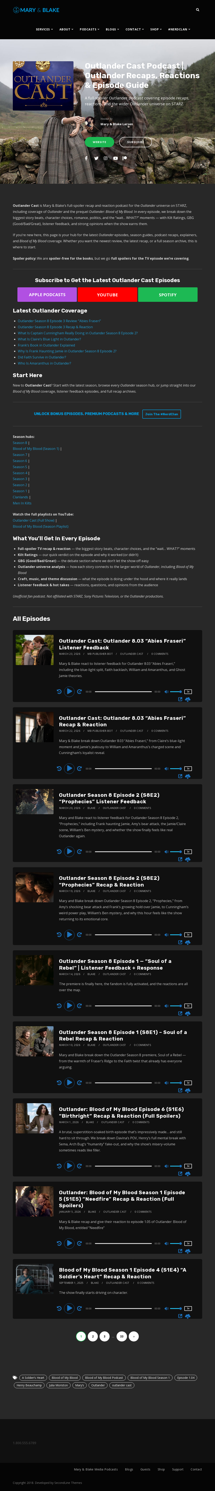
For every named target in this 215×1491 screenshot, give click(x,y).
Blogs (129, 1469)
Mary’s (79, 1385)
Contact (196, 1469)
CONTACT (133, 29)
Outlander (98, 1385)
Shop (161, 1469)
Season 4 (20, 473)
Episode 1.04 (185, 1378)
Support (178, 1469)
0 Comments (159, 654)
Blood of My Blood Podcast (104, 1378)
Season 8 (20, 442)
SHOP (154, 29)
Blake (92, 808)
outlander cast (122, 1385)
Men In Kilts (22, 503)
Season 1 (20, 491)
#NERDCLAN (177, 29)
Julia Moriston (58, 1385)
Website (99, 142)
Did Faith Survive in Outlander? (42, 357)
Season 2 (20, 485)
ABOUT (65, 29)
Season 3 (20, 479)
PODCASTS (88, 29)
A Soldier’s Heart (33, 1378)
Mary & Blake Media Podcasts (96, 1469)
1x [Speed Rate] (188, 691)
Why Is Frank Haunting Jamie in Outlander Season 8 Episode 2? (67, 351)
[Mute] (167, 692)
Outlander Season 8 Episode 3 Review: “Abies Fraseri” (59, 321)
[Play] (70, 691)
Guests (145, 1469)
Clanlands (20, 497)
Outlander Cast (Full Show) (33, 520)
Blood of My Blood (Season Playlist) (40, 526)
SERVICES (43, 29)
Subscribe (135, 142)
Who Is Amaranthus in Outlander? (44, 363)
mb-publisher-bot (100, 654)
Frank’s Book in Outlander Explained (46, 345)
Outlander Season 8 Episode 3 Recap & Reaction (55, 327)
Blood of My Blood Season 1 (150, 1378)
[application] (124, 691)
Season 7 (20, 454)
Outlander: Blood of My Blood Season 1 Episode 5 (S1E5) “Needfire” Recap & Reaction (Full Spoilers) (122, 1199)
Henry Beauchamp (29, 1385)
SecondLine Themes (68, 1483)
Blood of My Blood (65, 1378)
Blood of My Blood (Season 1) (36, 448)
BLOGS (111, 29)
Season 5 (20, 467)
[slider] (123, 691)
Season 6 (20, 460)
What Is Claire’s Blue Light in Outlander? (49, 339)
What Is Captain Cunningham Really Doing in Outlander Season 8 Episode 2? (78, 333)
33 (121, 1336)
